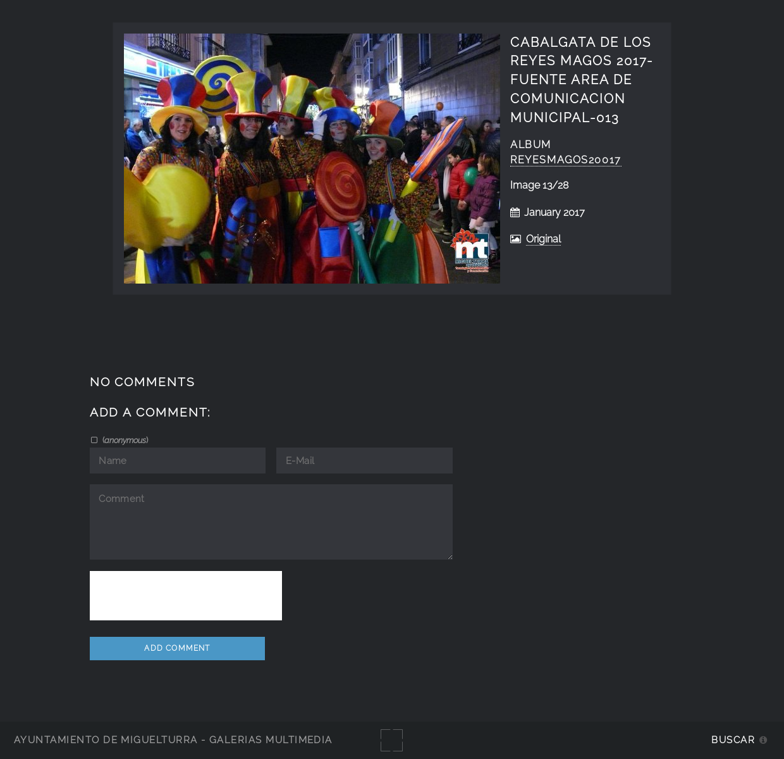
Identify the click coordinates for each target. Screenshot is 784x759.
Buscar (733, 739)
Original (543, 239)
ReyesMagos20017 (566, 160)
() (124, 440)
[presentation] (186, 595)
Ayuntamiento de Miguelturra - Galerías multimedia (173, 739)
